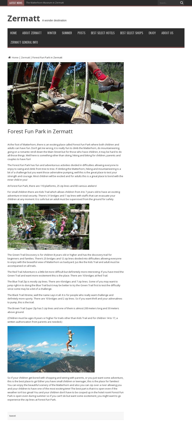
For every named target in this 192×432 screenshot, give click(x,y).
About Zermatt (32, 33)
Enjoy (152, 33)
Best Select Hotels (103, 33)
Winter (51, 33)
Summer (67, 33)
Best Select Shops (131, 33)
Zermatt (24, 18)
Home (13, 33)
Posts (81, 33)
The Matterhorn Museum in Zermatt (45, 2)
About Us (167, 33)
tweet (12, 415)
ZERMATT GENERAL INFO (24, 42)
